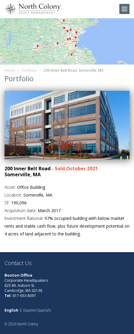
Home (9, 70)
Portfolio (29, 70)
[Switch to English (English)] (11, 310)
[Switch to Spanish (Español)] (37, 310)
